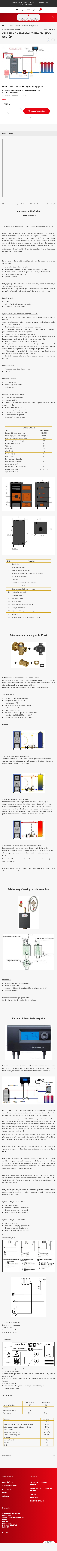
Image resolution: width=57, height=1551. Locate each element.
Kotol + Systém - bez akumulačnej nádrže (23, 25)
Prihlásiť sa (7, 1482)
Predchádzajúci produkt (11, 29)
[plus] (19, 111)
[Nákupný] (25, 117)
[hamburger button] (17, 10)
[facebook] (48, 40)
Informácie (7, 1455)
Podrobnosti (7, 134)
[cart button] (40, 10)
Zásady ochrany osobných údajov (41, 1489)
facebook (2, 1532)
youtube (7, 1532)
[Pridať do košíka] (36, 111)
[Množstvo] (14, 111)
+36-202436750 (53, 17)
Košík (4, 1493)
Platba (33, 1494)
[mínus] (10, 111)
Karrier (5, 1527)
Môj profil (6, 1489)
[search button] (22, 10)
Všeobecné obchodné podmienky (38, 1483)
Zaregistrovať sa (9, 1486)
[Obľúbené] (31, 117)
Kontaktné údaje (37, 1501)
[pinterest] (53, 40)
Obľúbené (6, 1496)
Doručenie (34, 1497)
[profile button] (34, 10)
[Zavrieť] (54, 3)
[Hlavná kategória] (3, 25)
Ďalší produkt (49, 29)
